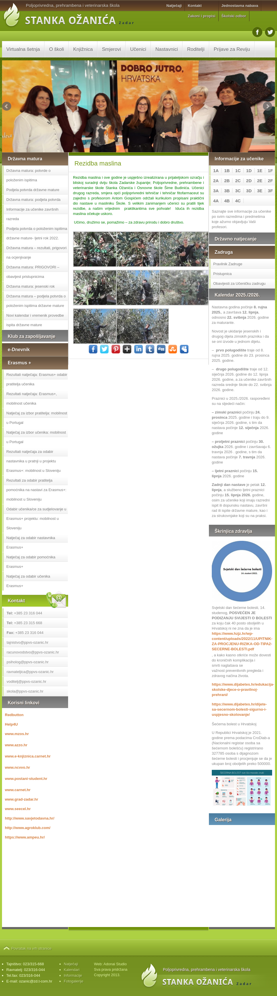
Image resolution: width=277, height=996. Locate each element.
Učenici (138, 49)
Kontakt (194, 5)
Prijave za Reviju (232, 49)
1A (216, 170)
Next (267, 106)
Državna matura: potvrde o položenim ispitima (28, 175)
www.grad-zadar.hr (21, 799)
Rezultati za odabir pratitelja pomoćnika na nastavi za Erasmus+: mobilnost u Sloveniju (36, 489)
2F (270, 180)
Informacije (73, 975)
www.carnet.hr (17, 790)
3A (216, 190)
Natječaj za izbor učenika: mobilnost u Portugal (36, 437)
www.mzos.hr (17, 734)
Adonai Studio (115, 964)
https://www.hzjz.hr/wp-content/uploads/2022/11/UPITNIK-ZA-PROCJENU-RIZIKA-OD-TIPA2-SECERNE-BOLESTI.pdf (242, 641)
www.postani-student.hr (26, 778)
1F (270, 170)
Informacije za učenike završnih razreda (32, 214)
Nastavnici (166, 49)
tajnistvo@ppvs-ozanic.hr (27, 642)
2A (216, 180)
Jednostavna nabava (240, 5)
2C (238, 180)
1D (249, 170)
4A (216, 200)
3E (259, 190)
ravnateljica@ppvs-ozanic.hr (30, 672)
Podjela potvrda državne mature (32, 190)
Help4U (11, 724)
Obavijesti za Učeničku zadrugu (239, 283)
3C (238, 190)
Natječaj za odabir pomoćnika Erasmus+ (30, 562)
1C (238, 170)
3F (270, 190)
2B (227, 180)
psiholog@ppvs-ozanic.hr (28, 662)
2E (259, 180)
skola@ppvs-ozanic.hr (25, 691)
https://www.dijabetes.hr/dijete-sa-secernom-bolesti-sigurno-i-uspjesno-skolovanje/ (239, 709)
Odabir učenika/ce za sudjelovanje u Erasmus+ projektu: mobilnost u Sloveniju (36, 518)
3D (249, 190)
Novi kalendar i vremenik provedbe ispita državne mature (35, 320)
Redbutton (14, 715)
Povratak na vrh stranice (31, 948)
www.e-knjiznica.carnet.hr (28, 756)
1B (227, 170)
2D (249, 180)
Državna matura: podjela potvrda (33, 199)
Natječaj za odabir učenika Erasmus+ (28, 581)
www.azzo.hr (16, 745)
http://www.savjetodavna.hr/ (29, 818)
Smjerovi (111, 49)
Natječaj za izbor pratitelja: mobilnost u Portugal (36, 418)
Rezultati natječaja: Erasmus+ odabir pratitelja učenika (36, 379)
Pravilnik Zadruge (227, 264)
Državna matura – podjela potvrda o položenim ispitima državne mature (36, 301)
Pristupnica (222, 274)
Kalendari (72, 970)
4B (227, 200)
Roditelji (195, 49)
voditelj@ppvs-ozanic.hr (26, 681)
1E (259, 170)
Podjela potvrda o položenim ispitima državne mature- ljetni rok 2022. (36, 233)
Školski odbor (234, 16)
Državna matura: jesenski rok (30, 286)
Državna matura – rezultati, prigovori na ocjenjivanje (36, 252)
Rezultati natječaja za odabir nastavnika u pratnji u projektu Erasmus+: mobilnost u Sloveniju (33, 461)
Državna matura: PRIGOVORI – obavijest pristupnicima (32, 272)
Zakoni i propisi (201, 16)
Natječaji (174, 5)
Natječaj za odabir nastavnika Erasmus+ (30, 542)
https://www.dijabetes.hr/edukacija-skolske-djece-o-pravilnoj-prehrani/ (242, 689)
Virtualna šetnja (23, 49)
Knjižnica (83, 49)
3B (227, 190)
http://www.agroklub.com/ (27, 828)
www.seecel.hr (18, 809)
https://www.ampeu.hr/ (25, 837)
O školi (56, 49)
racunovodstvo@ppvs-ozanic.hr (33, 652)
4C (238, 200)
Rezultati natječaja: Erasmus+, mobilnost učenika (31, 398)
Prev (6, 106)
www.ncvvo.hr (17, 767)
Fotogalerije (73, 981)
